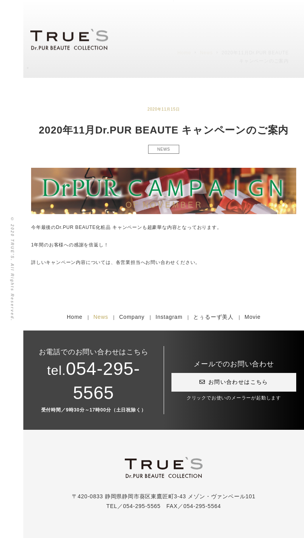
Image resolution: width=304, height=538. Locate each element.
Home (75, 317)
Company (132, 317)
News (100, 317)
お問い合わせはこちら (233, 382)
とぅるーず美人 (213, 317)
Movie (252, 317)
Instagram (168, 317)
